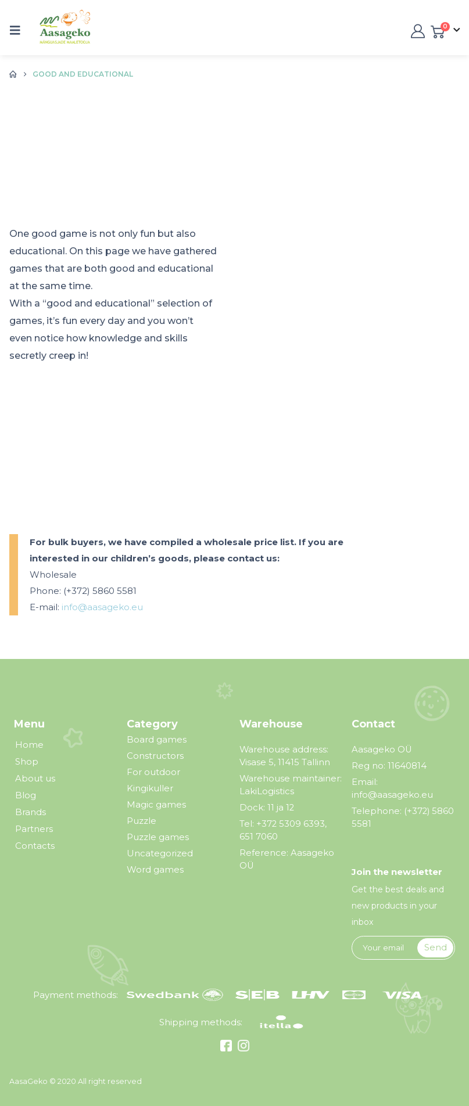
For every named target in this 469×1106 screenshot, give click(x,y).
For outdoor (153, 771)
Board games (157, 739)
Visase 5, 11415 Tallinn (284, 762)
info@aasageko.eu (102, 607)
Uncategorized (160, 853)
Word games (155, 869)
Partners (34, 829)
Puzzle (141, 820)
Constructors (155, 755)
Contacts (35, 846)
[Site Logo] (57, 30)
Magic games (156, 804)
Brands (30, 812)
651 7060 (258, 836)
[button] (18, 30)
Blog (25, 795)
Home (29, 745)
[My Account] (416, 30)
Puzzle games (158, 836)
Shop (26, 761)
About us (35, 778)
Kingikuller (150, 788)
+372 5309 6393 (290, 824)
